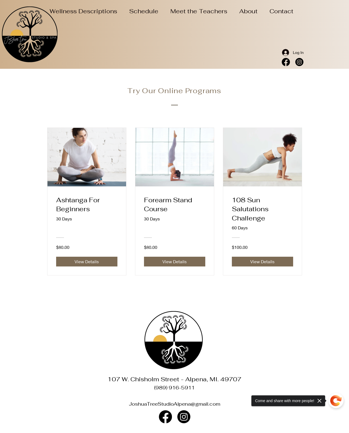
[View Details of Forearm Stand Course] (174, 261)
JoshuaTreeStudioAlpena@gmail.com (174, 404)
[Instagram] (299, 62)
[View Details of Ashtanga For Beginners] (86, 261)
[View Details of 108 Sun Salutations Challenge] (262, 261)
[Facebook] (286, 62)
